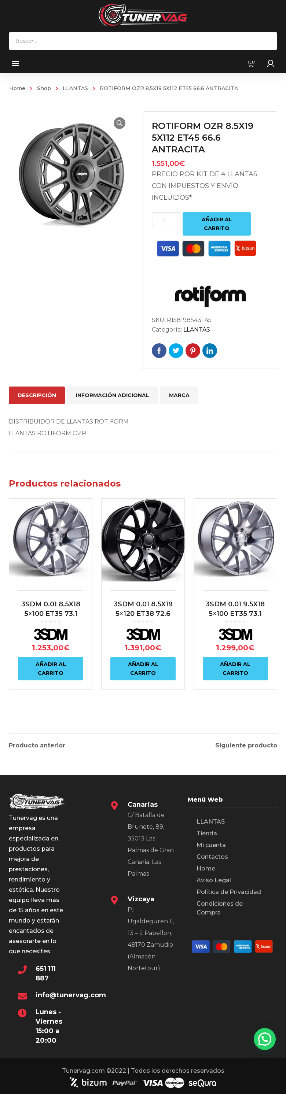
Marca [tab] (179, 395)
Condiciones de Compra (220, 906)
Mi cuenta (211, 843)
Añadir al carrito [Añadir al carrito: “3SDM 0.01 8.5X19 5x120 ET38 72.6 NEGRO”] (143, 668)
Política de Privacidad (229, 890)
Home (17, 88)
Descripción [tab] (37, 395)
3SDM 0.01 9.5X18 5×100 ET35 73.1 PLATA (235, 613)
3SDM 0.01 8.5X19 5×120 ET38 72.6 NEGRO (143, 613)
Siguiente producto (246, 744)
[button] (119, 123)
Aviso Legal (214, 878)
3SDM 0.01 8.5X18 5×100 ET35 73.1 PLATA (50, 613)
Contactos (212, 855)
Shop (44, 88)
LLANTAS (75, 88)
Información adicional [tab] (112, 395)
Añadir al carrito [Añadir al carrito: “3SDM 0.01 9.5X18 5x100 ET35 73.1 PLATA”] (235, 668)
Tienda (207, 831)
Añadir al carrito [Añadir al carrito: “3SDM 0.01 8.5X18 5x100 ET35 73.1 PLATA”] (51, 668)
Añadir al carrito (217, 224)
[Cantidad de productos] (166, 220)
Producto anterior (37, 744)
